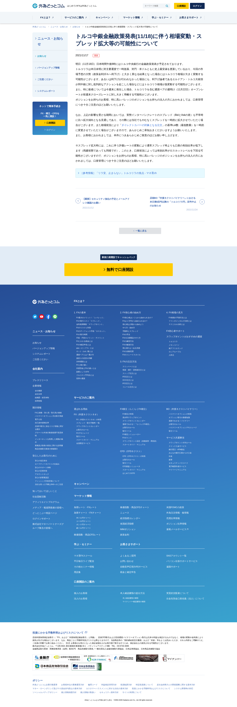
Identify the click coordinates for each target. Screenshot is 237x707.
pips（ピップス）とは (85, 348)
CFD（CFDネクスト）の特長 (134, 456)
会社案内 (38, 368)
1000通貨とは (81, 361)
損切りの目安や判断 (84, 358)
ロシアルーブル (175, 352)
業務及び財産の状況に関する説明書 (49, 445)
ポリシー (38, 680)
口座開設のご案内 (84, 581)
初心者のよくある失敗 (131, 348)
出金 (170, 456)
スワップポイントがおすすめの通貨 (184, 336)
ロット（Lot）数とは (84, 351)
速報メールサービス (177, 529)
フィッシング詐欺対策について (47, 481)
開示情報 (37, 407)
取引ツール (80, 436)
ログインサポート (41, 518)
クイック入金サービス (177, 446)
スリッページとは (130, 366)
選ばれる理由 (80, 409)
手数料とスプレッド (130, 331)
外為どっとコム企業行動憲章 (45, 685)
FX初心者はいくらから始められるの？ (138, 318)
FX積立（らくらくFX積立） (134, 409)
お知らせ (76, 27)
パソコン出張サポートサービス (182, 561)
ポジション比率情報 (176, 523)
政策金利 (124, 534)
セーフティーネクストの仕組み (47, 464)
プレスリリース (40, 380)
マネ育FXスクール (83, 555)
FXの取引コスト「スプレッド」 (88, 321)
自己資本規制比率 (42, 423)
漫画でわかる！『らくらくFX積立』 (137, 424)
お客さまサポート (188, 17)
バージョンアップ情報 (48, 67)
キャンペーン (103, 17)
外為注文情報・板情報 (177, 512)
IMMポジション (128, 529)
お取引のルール (82, 430)
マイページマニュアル (177, 470)
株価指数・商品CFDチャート (134, 507)
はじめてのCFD (129, 473)
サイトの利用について (132, 692)
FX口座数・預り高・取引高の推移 (48, 413)
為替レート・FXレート (85, 507)
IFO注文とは (127, 383)
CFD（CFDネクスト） (131, 451)
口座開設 (181, 6)
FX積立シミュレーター (132, 434)
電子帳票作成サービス (177, 466)
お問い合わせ (127, 561)
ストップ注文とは (130, 373)
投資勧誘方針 (126, 685)
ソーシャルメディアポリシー (45, 692)
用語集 (77, 572)
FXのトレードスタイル (132, 355)
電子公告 (38, 419)
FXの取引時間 (81, 334)
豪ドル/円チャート (83, 528)
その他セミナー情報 (84, 566)
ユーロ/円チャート (83, 521)
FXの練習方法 (128, 341)
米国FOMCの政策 (175, 507)
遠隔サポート (173, 566)
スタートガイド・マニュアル (87, 440)
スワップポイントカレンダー (87, 426)
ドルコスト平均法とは (85, 375)
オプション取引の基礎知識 (179, 417)
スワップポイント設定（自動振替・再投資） (140, 441)
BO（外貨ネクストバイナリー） (182, 409)
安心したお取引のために (45, 455)
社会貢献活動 (39, 496)
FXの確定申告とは (83, 345)
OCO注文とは (128, 380)
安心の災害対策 (41, 471)
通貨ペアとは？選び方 (85, 355)
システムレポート (46, 91)
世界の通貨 (80, 378)
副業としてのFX (82, 372)
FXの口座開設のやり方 (132, 338)
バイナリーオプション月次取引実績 (49, 416)
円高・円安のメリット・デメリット (90, 338)
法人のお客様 (80, 598)
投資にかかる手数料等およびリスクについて (58, 632)
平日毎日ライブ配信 (84, 561)
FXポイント (127, 438)
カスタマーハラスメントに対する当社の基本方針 (107, 688)
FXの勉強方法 (128, 345)
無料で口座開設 (119, 269)
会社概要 (38, 391)
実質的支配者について (177, 593)
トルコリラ (173, 341)
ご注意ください (45, 79)
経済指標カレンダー (130, 518)
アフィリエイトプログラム (46, 502)
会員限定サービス (83, 443)
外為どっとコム (39, 27)
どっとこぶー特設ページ (45, 513)
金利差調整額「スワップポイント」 (90, 324)
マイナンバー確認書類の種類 (134, 602)
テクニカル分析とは (177, 324)
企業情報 (37, 385)
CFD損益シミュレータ (131, 466)
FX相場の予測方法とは (178, 318)
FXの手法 (126, 334)
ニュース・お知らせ (59, 27)
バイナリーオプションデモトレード (183, 427)
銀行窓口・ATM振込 (177, 449)
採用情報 (38, 401)
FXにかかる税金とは (84, 341)
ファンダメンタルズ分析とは (180, 321)
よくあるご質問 (128, 555)
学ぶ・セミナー (160, 17)
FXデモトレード (82, 433)
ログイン (197, 6)
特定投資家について (144, 685)
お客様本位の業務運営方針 (72, 685)
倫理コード (93, 685)
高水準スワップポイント (132, 417)
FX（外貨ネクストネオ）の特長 (88, 419)
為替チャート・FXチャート (87, 512)
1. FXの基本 (80, 312)
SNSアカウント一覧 (176, 555)
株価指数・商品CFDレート (87, 534)
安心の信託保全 (41, 461)
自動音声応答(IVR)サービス (134, 566)
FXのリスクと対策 (83, 328)
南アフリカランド (176, 348)
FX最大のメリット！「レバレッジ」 (90, 318)
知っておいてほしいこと (45, 491)
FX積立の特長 (128, 414)
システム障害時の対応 (183, 688)
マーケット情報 (131, 17)
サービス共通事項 (175, 437)
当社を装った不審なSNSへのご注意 (49, 484)
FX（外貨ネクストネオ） (86, 414)
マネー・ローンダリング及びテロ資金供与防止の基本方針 (57, 688)
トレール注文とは (130, 387)
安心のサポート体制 (43, 467)
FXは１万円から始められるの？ (135, 321)
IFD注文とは (127, 377)
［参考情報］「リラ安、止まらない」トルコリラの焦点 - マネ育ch (118, 173)
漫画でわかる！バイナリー (179, 421)
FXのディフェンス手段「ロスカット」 (91, 331)
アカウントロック (42, 474)
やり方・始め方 (129, 328)
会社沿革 (38, 394)
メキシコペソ (174, 345)
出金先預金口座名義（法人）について (185, 598)
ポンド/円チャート (83, 524)
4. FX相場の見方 (174, 312)
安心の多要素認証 (42, 477)
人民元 (171, 355)
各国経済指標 (127, 523)
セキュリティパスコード (178, 463)
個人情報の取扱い (88, 692)
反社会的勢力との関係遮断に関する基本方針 (176, 685)
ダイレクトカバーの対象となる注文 (141, 125)
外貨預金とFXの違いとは (86, 368)
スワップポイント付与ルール (180, 443)
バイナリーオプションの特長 (180, 414)
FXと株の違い (81, 365)
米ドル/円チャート (83, 518)
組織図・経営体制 (42, 397)
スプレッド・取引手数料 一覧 (88, 423)
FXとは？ (45, 17)
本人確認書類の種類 (130, 598)
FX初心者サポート (175, 331)
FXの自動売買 (128, 351)
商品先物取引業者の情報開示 (46, 449)
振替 (170, 460)
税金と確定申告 (128, 572)
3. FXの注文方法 (128, 361)
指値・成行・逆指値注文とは (134, 370)
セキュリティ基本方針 (109, 692)
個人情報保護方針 (69, 692)
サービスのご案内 (74, 17)
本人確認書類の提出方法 (132, 593)
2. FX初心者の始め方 (130, 312)
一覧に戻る (141, 231)
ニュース (124, 512)
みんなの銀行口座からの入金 (180, 453)
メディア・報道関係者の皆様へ (48, 507)
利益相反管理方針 (109, 685)
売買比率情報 (173, 518)
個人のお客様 (80, 593)
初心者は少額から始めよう (133, 324)
